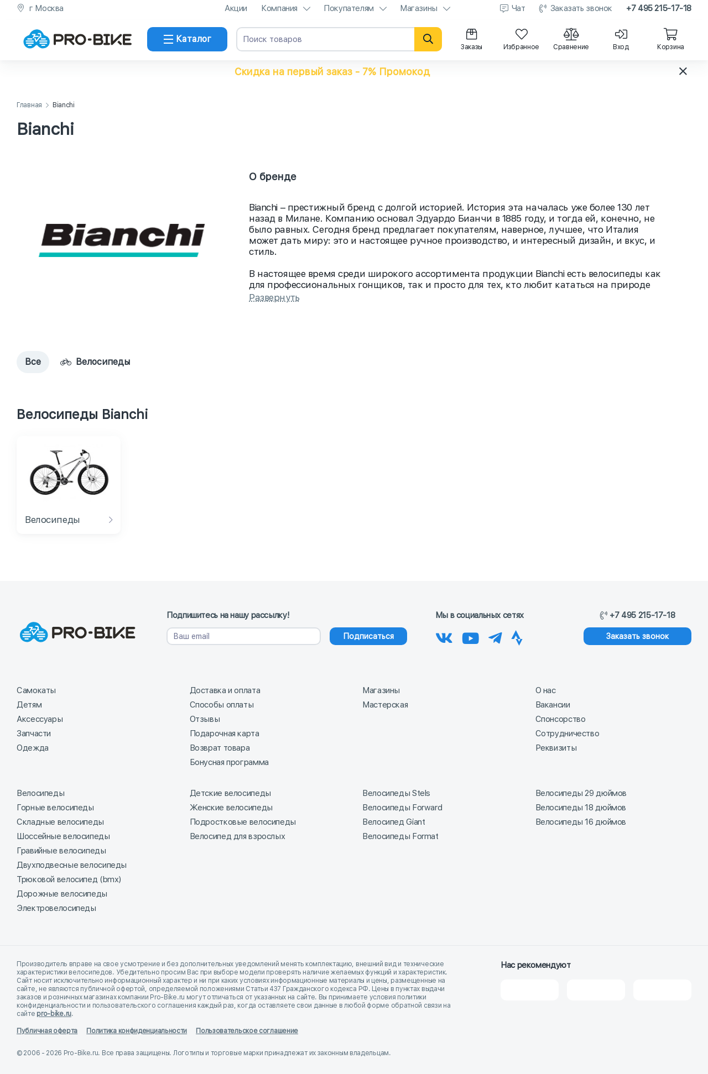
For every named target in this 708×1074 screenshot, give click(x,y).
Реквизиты (556, 747)
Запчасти (34, 733)
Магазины (419, 8)
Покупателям (349, 8)
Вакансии (552, 704)
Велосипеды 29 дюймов (581, 793)
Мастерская (385, 704)
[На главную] (77, 39)
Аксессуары (40, 719)
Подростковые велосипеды (243, 821)
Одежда (33, 747)
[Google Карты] (662, 989)
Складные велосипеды (60, 821)
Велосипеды (40, 793)
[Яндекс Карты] (596, 989)
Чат (518, 8)
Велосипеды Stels (396, 793)
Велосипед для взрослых (237, 836)
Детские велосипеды (230, 793)
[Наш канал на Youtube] (471, 636)
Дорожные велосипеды (62, 893)
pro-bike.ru (54, 1013)
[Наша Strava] (517, 636)
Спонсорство (560, 719)
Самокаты (36, 690)
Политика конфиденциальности (136, 1030)
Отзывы (205, 719)
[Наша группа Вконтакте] (444, 636)
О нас (545, 690)
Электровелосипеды (56, 908)
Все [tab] (33, 362)
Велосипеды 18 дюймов (581, 807)
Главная (29, 105)
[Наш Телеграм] (495, 636)
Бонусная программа (229, 762)
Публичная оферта (47, 1030)
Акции (236, 8)
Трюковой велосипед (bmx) (69, 879)
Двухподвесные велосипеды (72, 864)
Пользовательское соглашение (247, 1030)
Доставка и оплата (225, 690)
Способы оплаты (222, 704)
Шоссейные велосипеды (63, 836)
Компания (279, 8)
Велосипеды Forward (402, 807)
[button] (354, 71)
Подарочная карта (224, 733)
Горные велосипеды (55, 807)
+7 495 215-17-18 (658, 8)
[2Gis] (530, 989)
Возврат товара (220, 747)
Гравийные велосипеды (61, 850)
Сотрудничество (567, 733)
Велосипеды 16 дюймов (581, 821)
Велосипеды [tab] (95, 362)
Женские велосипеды (231, 807)
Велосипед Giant (393, 821)
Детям (29, 704)
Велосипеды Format (400, 836)
